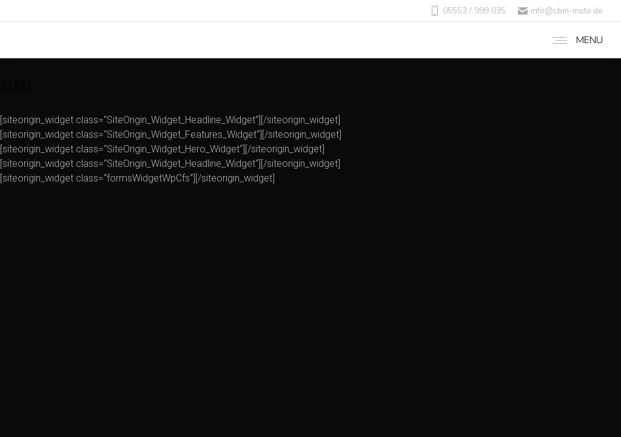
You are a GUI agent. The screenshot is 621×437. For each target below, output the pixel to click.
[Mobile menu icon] (574, 40)
